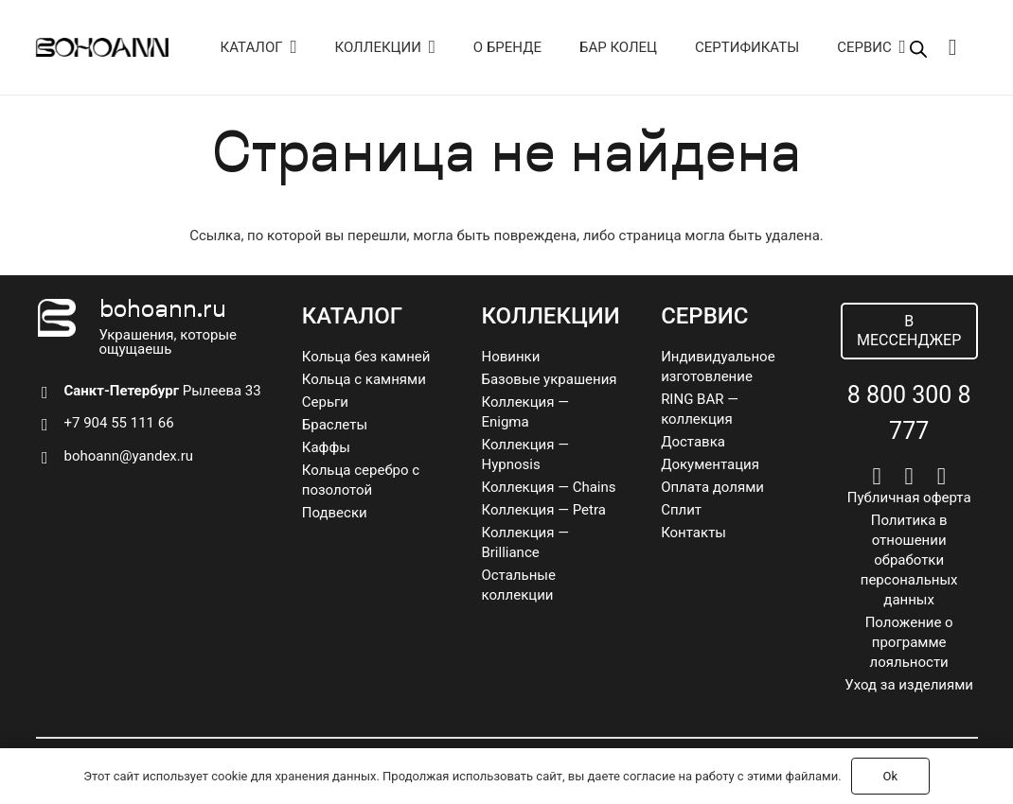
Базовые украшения (548, 379)
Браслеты (334, 424)
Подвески (334, 512)
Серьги (325, 402)
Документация (710, 464)
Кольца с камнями (364, 379)
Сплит (681, 509)
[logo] (102, 47)
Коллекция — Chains (548, 487)
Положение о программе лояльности (909, 642)
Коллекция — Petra (543, 509)
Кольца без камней (366, 356)
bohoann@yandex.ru (129, 455)
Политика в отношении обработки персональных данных (909, 560)
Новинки (510, 356)
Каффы (326, 447)
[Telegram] (909, 476)
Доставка (693, 441)
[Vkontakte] (876, 476)
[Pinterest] (941, 476)
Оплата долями (712, 487)
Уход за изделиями (908, 684)
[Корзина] (953, 47)
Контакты (693, 532)
